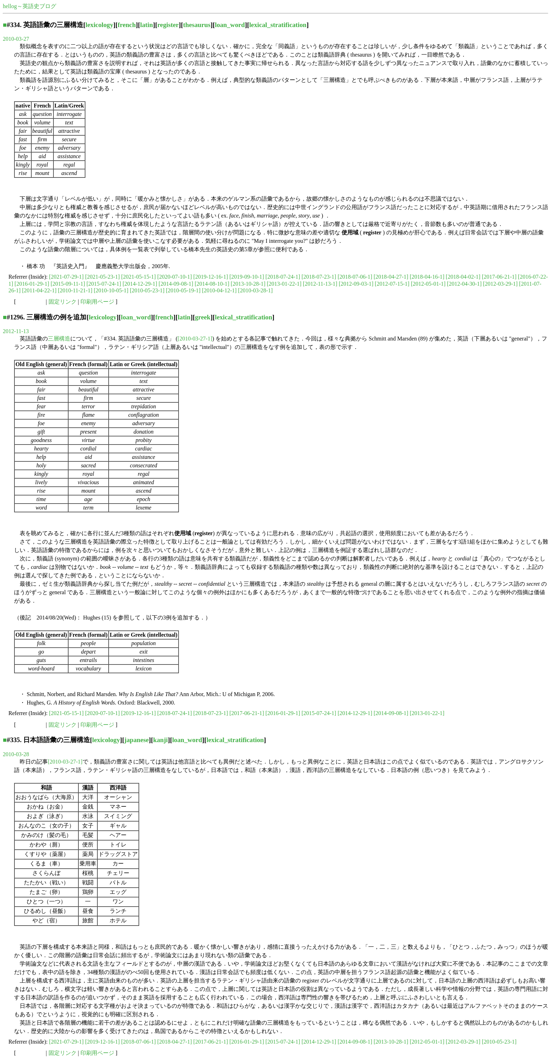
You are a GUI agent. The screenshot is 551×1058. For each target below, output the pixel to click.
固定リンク (62, 302)
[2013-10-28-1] (248, 284)
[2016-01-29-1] (31, 284)
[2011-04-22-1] (39, 290)
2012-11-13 (16, 331)
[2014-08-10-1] (212, 284)
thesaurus (196, 24)
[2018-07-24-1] (282, 277)
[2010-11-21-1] (75, 290)
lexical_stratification (277, 24)
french (127, 24)
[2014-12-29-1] (140, 284)
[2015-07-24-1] (103, 284)
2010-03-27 (16, 39)
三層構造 (59, 339)
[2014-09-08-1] (175, 284)
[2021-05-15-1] (138, 277)
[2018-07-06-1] (355, 277)
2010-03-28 (16, 754)
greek (202, 317)
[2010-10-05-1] (111, 290)
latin (146, 24)
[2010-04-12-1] (219, 290)
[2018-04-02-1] (463, 277)
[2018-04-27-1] (391, 277)
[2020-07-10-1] (174, 277)
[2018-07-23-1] (319, 277)
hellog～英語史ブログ (29, 6)
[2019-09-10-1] (246, 277)
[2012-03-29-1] (500, 284)
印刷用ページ (97, 302)
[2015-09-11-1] (68, 284)
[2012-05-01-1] (428, 284)
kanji (160, 740)
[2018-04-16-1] (427, 277)
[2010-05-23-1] (147, 290)
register (168, 24)
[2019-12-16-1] (210, 277)
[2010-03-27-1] (194, 339)
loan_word (230, 24)
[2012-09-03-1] (356, 284)
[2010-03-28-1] (255, 290)
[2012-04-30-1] (464, 284)
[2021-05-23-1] (102, 277)
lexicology (99, 24)
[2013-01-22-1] (284, 284)
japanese (136, 740)
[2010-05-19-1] (183, 290)
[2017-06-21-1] (499, 277)
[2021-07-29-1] (66, 277)
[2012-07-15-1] (392, 284)
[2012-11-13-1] (320, 284)
